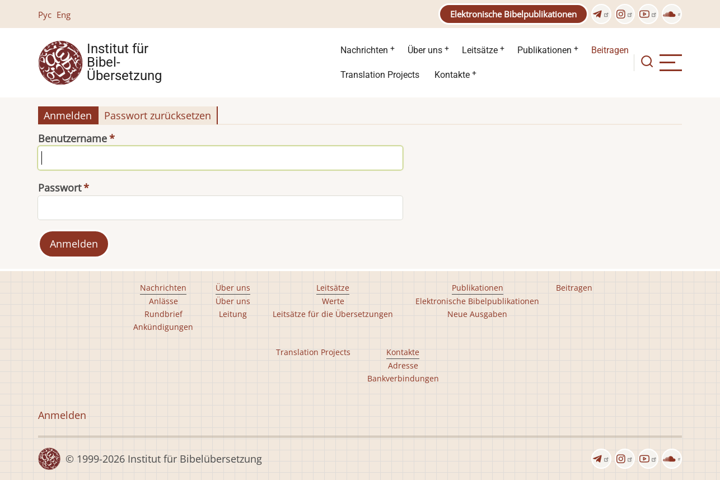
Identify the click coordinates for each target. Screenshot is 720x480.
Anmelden (68, 115)
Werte (333, 301)
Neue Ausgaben (477, 314)
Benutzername (72, 138)
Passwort (59, 187)
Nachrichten (364, 50)
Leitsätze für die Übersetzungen (333, 314)
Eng (64, 14)
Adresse (403, 365)
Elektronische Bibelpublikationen (513, 14)
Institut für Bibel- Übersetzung (124, 63)
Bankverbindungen (403, 378)
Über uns (425, 50)
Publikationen (544, 50)
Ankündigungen (163, 326)
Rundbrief (163, 314)
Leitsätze (480, 50)
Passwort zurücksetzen (157, 115)
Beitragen (610, 50)
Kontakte (452, 74)
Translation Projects (379, 74)
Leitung (233, 314)
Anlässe (163, 301)
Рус (45, 14)
